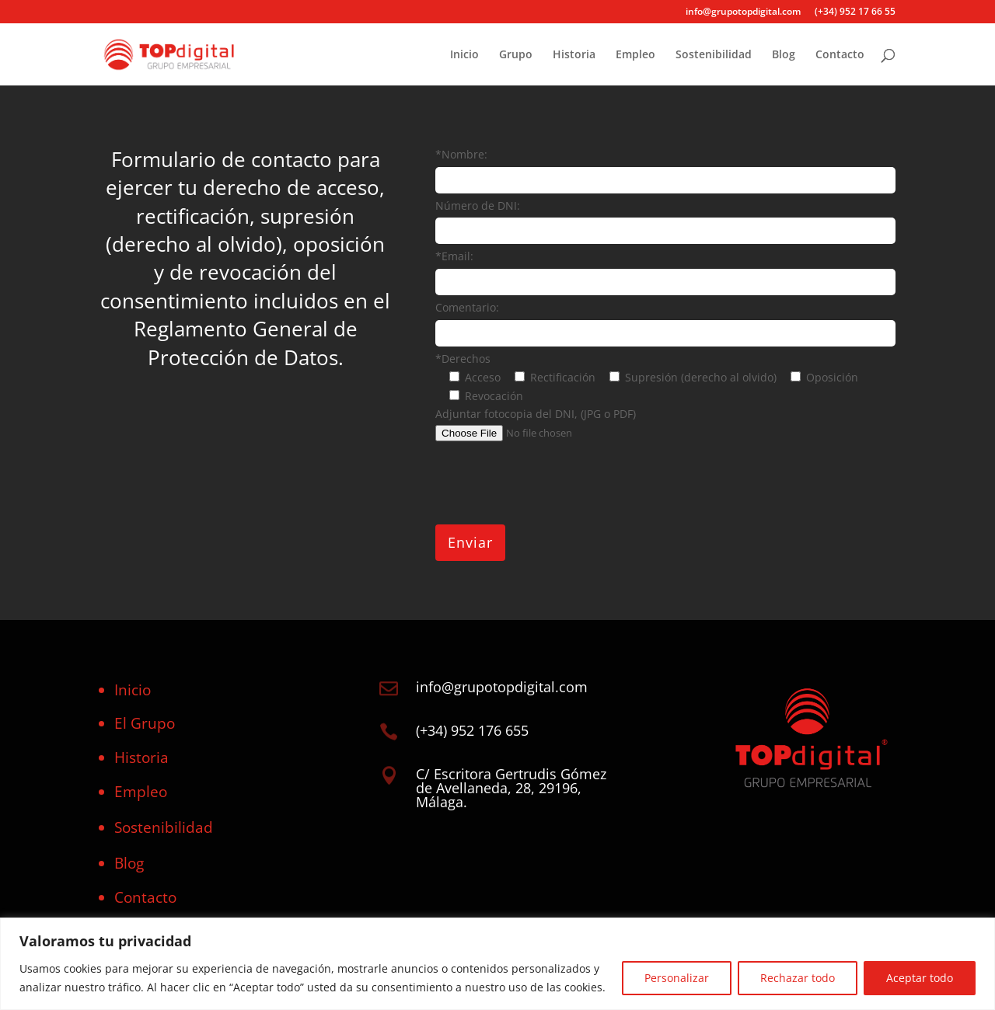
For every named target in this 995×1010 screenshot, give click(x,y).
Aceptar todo (919, 977)
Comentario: (467, 307)
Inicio (464, 55)
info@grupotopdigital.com (743, 12)
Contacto (839, 55)
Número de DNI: (477, 205)
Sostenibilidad (714, 55)
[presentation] (553, 483)
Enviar (470, 542)
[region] (497, 964)
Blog (783, 55)
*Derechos (463, 358)
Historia (574, 55)
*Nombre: (461, 154)
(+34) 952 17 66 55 (855, 12)
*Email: (454, 256)
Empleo (635, 55)
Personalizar (676, 977)
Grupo (515, 55)
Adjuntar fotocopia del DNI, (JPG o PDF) (535, 413)
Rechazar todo (797, 977)
